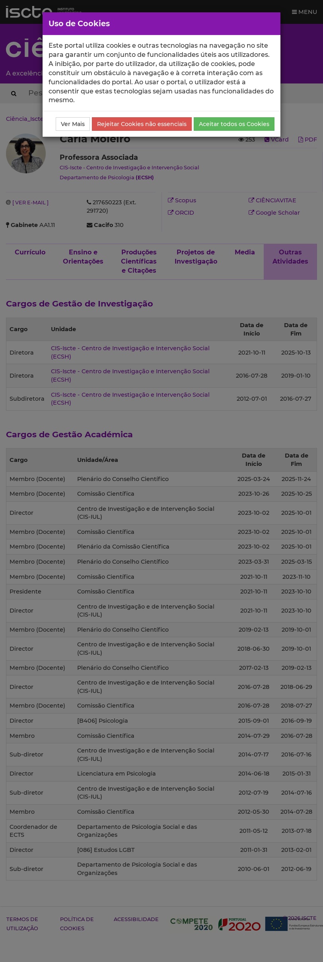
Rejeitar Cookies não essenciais (142, 124)
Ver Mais (73, 124)
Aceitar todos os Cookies (234, 124)
